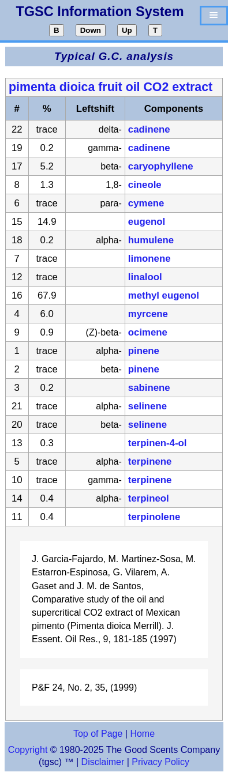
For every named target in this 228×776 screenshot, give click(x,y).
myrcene (148, 313)
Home (142, 734)
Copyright (27, 750)
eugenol (146, 221)
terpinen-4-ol (157, 443)
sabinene (149, 387)
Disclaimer (103, 762)
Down (90, 30)
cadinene (149, 129)
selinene (147, 406)
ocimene (147, 332)
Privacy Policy (159, 762)
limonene (149, 258)
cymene (146, 203)
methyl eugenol (163, 295)
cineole (145, 184)
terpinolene (154, 516)
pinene (143, 350)
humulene (151, 240)
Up (127, 30)
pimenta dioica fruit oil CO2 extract (110, 87)
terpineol (148, 498)
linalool (145, 277)
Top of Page (97, 734)
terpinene (150, 461)
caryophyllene (160, 166)
